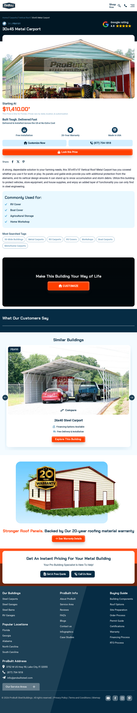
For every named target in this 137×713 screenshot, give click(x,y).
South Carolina (10, 652)
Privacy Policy (60, 697)
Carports (13, 18)
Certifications (117, 626)
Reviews (64, 609)
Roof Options (117, 604)
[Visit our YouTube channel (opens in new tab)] (108, 698)
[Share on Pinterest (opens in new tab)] (23, 162)
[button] (117, 24)
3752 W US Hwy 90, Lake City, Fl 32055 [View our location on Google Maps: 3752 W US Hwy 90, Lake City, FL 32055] (27, 666)
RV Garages (8, 615)
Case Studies (67, 637)
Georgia (6, 635)
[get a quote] (54, 574)
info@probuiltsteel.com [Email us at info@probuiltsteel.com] (20, 677)
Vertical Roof (24, 18)
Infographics (66, 631)
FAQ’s (63, 615)
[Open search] (119, 6)
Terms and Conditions (80, 697)
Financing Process (120, 637)
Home (5, 18)
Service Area (66, 604)
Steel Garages (9, 604)
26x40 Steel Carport (68, 420)
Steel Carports (10, 598)
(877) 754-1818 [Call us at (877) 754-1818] (15, 672)
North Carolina (10, 646)
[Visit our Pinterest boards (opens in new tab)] (129, 698)
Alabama (7, 641)
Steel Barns (8, 609)
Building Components (121, 598)
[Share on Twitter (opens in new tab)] (18, 162)
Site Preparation (118, 609)
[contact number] (125, 6)
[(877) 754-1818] (100, 143)
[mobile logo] (8, 5)
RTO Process (117, 642)
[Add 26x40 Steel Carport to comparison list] (68, 410)
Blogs (63, 620)
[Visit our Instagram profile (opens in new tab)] (122, 698)
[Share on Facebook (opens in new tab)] (13, 162)
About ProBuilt (68, 598)
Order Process (117, 615)
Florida (6, 630)
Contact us (66, 626)
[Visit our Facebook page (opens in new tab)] (115, 698)
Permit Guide (117, 620)
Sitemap (96, 697)
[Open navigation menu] (132, 6)
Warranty (114, 631)
